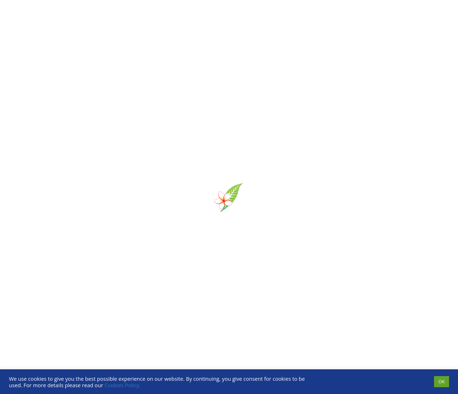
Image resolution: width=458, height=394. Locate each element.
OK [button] (441, 381)
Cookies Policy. (122, 385)
